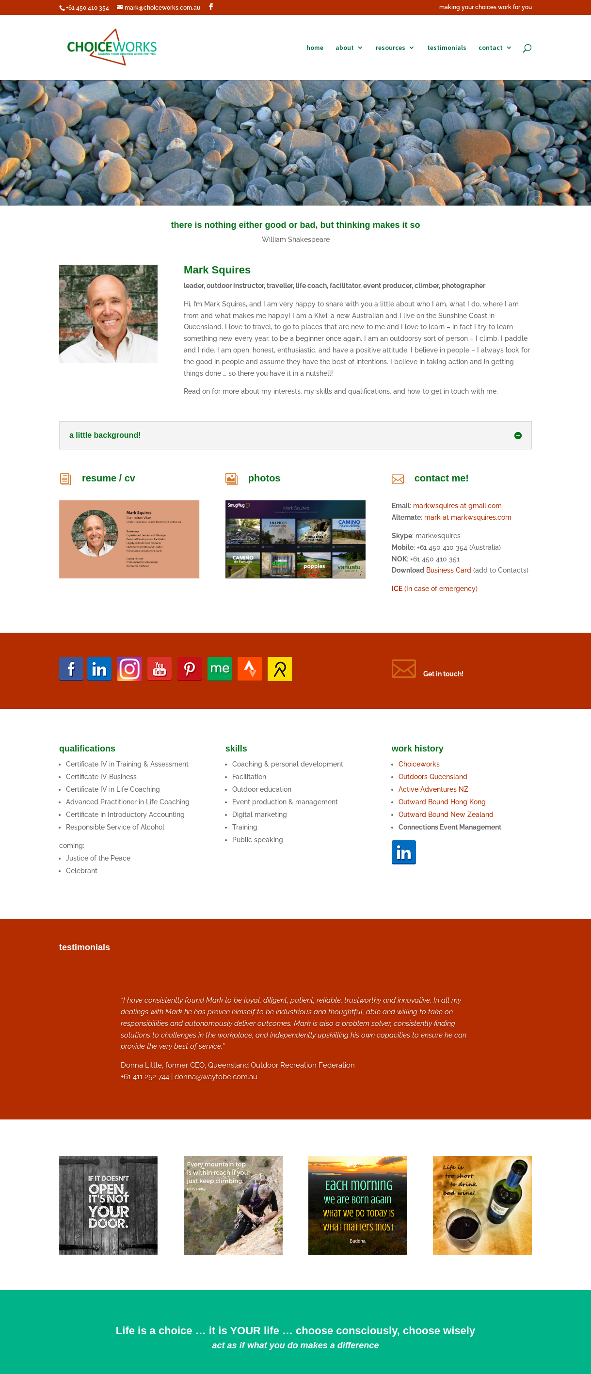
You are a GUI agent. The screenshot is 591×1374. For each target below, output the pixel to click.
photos (264, 478)
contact (491, 48)
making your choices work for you (485, 7)
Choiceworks (419, 764)
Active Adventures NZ (433, 789)
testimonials (446, 48)
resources (390, 48)
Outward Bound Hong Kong (443, 802)
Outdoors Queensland (433, 777)
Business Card (448, 570)
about (344, 48)
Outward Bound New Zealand (446, 814)
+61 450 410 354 (87, 7)
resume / (103, 478)
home (314, 48)
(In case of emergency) (435, 588)
